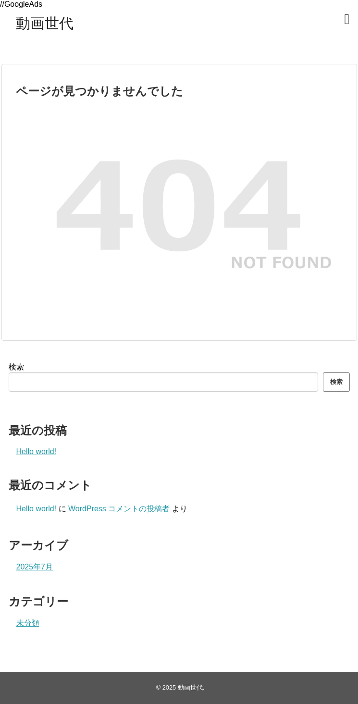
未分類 (27, 623)
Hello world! (36, 451)
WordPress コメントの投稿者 (119, 509)
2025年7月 (34, 567)
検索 (16, 367)
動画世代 (45, 23)
